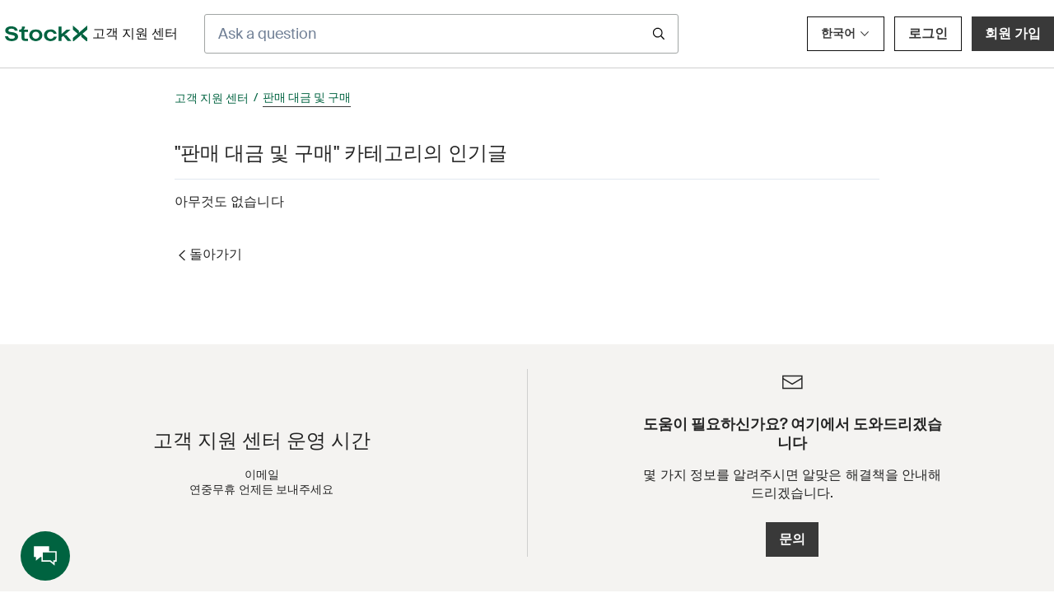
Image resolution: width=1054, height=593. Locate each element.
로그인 (928, 33)
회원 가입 (1013, 33)
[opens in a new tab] (46, 34)
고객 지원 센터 (212, 98)
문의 (792, 539)
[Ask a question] (441, 34)
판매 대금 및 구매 (307, 97)
